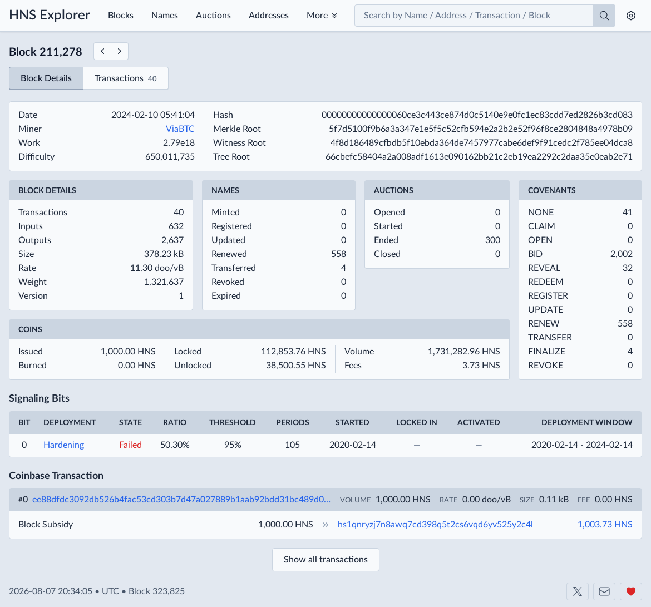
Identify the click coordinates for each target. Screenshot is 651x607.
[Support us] (631, 591)
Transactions (126, 79)
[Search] (604, 15)
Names (164, 15)
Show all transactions (326, 559)
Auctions (213, 15)
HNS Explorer (49, 15)
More (317, 15)
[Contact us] (604, 591)
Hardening (63, 445)
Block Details (46, 78)
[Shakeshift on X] (577, 591)
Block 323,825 (157, 591)
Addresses (269, 15)
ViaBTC (180, 129)
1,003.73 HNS (605, 524)
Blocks (121, 15)
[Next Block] (120, 51)
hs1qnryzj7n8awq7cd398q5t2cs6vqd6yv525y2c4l (435, 524)
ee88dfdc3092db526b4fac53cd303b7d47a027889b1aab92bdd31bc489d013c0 (181, 499)
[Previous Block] (102, 51)
